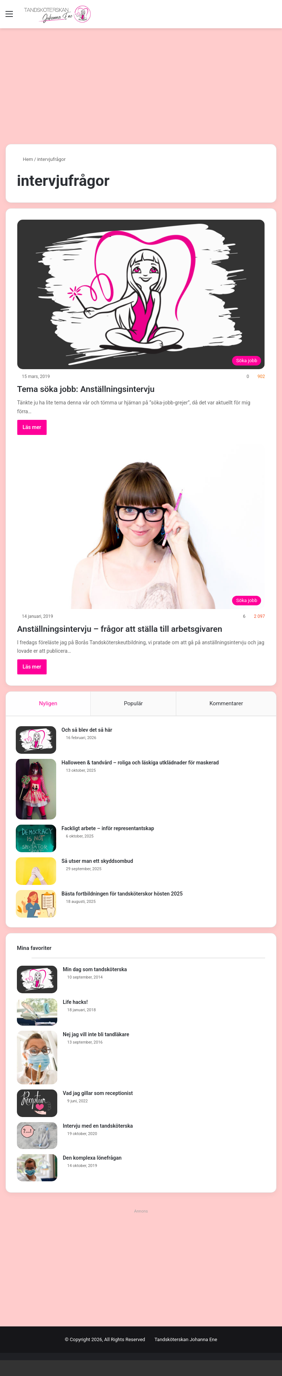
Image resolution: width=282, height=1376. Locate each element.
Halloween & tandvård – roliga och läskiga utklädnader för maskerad (141, 777)
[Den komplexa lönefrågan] (37, 1183)
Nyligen (48, 716)
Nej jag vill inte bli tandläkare (96, 1050)
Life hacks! (75, 1018)
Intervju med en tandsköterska (98, 1142)
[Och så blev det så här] (37, 754)
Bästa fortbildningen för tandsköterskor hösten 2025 (123, 908)
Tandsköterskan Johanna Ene (186, 1355)
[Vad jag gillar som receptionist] (37, 1119)
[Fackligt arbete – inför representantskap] (37, 853)
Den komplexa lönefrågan (92, 1174)
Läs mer (32, 427)
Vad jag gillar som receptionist (98, 1109)
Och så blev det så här (88, 744)
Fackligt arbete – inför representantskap (109, 843)
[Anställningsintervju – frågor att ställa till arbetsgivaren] (141, 526)
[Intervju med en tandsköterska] (37, 1151)
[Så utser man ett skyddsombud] (37, 885)
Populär (133, 716)
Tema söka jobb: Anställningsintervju (108, 388)
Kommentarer (226, 716)
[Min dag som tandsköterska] (37, 995)
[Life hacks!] (37, 1027)
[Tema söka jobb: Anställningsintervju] (141, 294)
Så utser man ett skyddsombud (98, 875)
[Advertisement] (141, 83)
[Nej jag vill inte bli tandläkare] (37, 1073)
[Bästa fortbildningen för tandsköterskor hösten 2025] (37, 918)
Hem (25, 159)
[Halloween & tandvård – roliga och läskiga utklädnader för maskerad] (37, 803)
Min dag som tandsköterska (95, 985)
